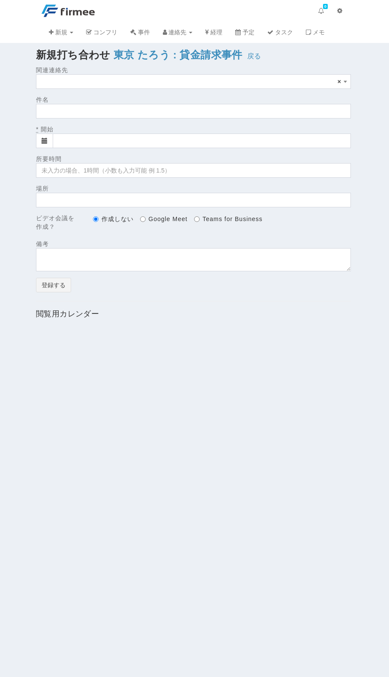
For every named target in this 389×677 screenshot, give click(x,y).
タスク (280, 32)
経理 (213, 32)
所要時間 (49, 158)
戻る (254, 56)
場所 (42, 188)
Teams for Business (228, 219)
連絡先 (178, 32)
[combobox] (193, 81)
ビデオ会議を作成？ (55, 222)
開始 (45, 129)
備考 (42, 243)
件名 (42, 99)
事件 (140, 32)
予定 (244, 32)
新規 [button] (61, 32)
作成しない (113, 219)
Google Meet (164, 219)
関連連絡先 (52, 70)
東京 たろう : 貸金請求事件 (178, 55)
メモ (315, 32)
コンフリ (101, 32)
